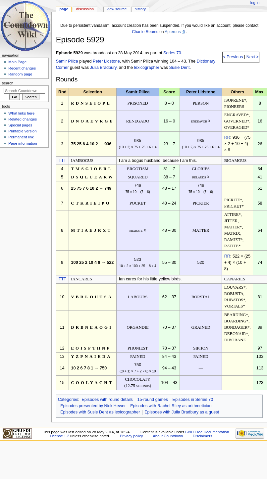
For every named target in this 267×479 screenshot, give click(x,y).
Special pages (20, 125)
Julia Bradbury (103, 67)
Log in (254, 3)
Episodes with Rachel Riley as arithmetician (170, 406)
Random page (20, 74)
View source (117, 9)
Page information (22, 143)
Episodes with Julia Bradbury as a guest (181, 412)
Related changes (22, 119)
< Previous (233, 57)
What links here (21, 113)
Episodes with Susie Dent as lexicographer (100, 412)
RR (227, 137)
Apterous (173, 31)
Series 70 (172, 53)
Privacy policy (131, 436)
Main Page (17, 62)
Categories (68, 399)
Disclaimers (202, 436)
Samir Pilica (67, 61)
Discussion (85, 9)
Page (63, 9)
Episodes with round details (107, 399)
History (140, 9)
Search (8, 83)
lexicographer (146, 67)
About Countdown (168, 436)
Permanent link (20, 137)
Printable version (22, 131)
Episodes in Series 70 (192, 399)
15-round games (152, 399)
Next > (252, 57)
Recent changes (22, 68)
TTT (62, 160)
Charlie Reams (145, 31)
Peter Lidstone (106, 61)
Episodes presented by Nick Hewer (93, 406)
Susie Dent (179, 67)
